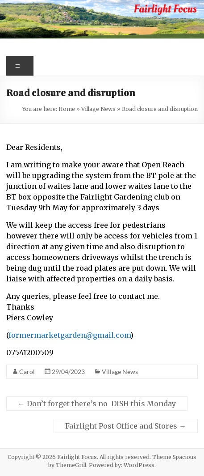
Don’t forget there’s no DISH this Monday (97, 403)
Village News (98, 109)
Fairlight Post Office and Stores (125, 425)
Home (66, 109)
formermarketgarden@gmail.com (69, 335)
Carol (27, 371)
